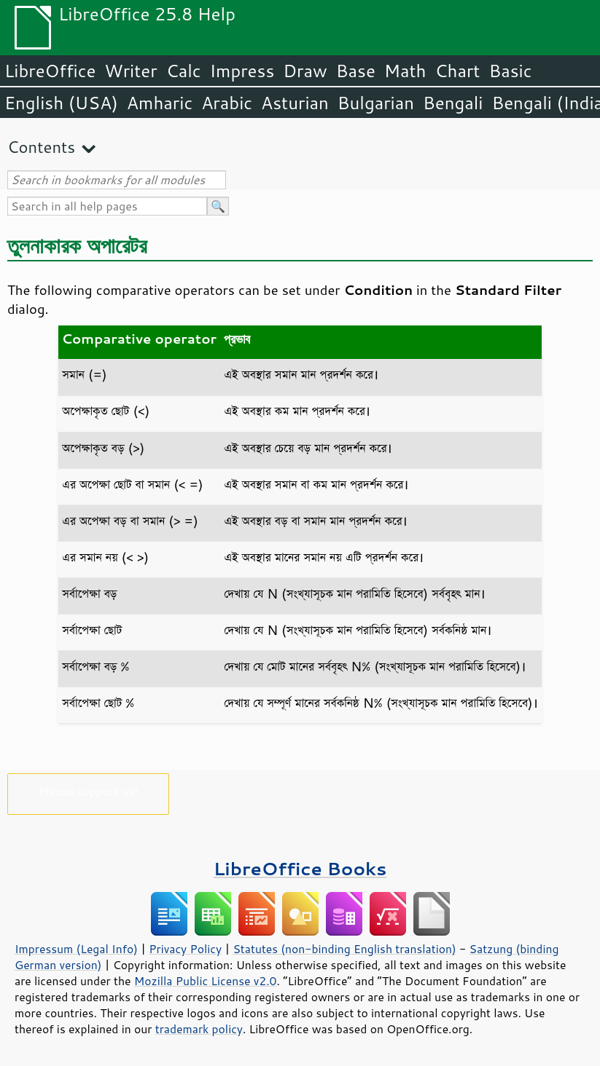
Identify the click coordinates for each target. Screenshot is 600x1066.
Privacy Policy (185, 949)
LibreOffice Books (300, 868)
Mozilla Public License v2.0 (205, 981)
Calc (183, 70)
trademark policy (199, 1029)
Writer (130, 70)
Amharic (159, 102)
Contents (41, 146)
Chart (457, 70)
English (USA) (61, 102)
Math (405, 70)
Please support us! (89, 791)
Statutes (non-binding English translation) (344, 949)
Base (355, 70)
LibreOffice (50, 70)
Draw (305, 70)
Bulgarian (376, 102)
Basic (509, 70)
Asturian (295, 102)
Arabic (226, 102)
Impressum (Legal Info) (76, 949)
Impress (242, 70)
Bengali (453, 102)
